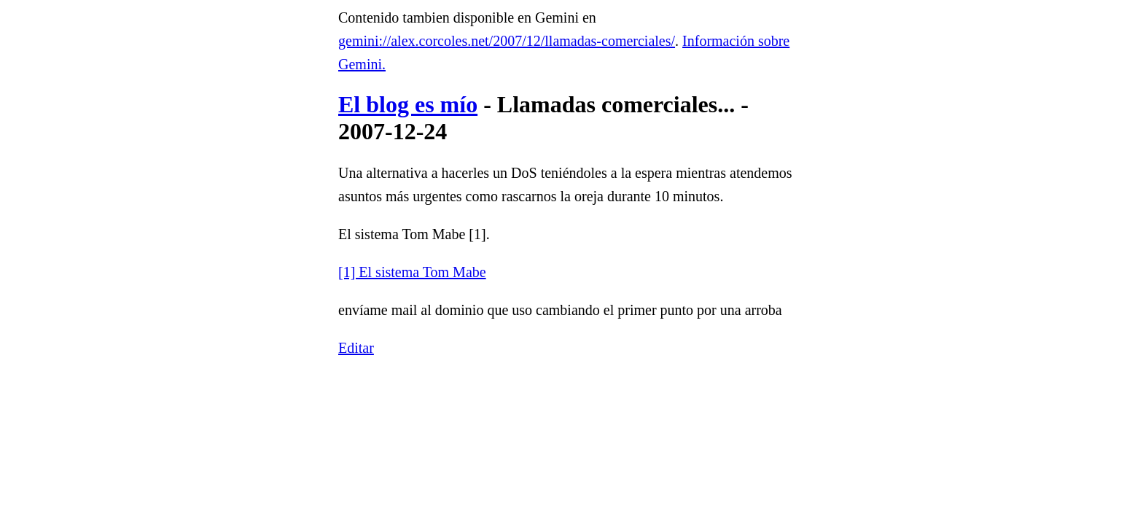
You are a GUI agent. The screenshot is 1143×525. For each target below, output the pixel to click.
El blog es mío (407, 104)
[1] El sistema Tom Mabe (412, 272)
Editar (356, 348)
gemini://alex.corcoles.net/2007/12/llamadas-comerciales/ (506, 41)
